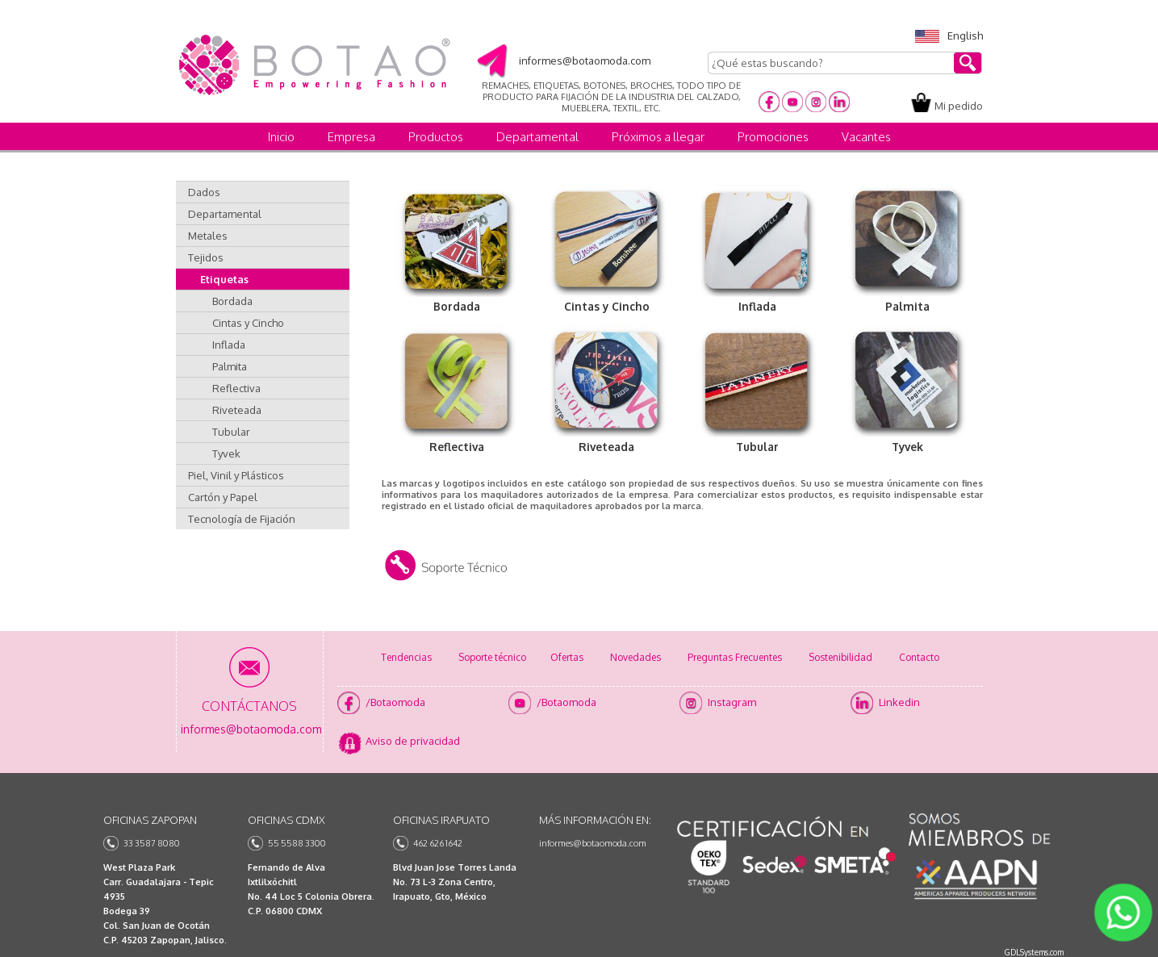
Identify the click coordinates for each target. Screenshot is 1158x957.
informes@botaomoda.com (592, 843)
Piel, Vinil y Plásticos (236, 475)
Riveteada (236, 409)
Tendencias (406, 657)
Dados (204, 192)
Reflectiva (236, 388)
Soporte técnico (492, 657)
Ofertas (566, 657)
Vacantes (866, 136)
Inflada (228, 344)
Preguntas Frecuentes (735, 657)
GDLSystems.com (1034, 952)
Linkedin (899, 702)
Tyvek (226, 453)
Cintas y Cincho (248, 322)
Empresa (351, 136)
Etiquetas (224, 279)
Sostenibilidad (840, 657)
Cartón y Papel (222, 497)
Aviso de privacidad (413, 740)
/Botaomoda (395, 702)
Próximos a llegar (658, 136)
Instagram (732, 702)
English (949, 35)
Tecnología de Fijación (241, 518)
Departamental (537, 136)
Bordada (232, 301)
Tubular (231, 431)
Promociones (773, 136)
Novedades (635, 657)
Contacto (919, 657)
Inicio (281, 136)
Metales (208, 235)
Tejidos (206, 257)
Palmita (229, 366)
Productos (435, 136)
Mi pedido (958, 105)
